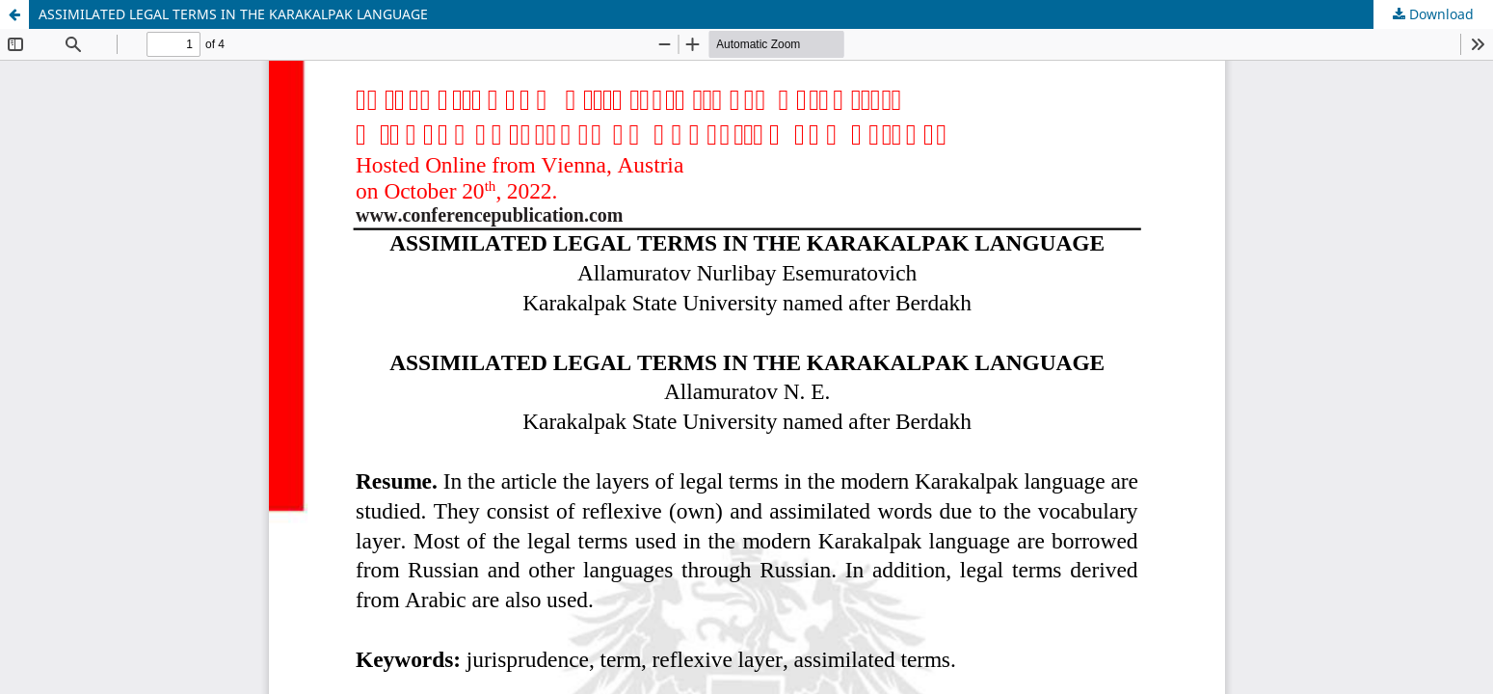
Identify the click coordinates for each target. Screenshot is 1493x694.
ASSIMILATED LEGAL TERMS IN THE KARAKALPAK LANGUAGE (233, 14)
